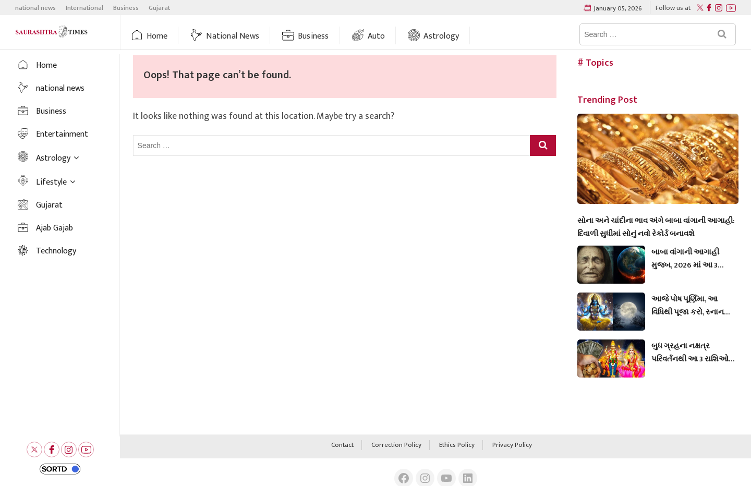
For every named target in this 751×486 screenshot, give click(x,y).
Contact (342, 445)
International (84, 8)
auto (376, 36)
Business (126, 8)
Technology (56, 251)
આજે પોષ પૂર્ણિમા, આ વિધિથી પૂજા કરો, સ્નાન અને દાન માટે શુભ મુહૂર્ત (688, 306)
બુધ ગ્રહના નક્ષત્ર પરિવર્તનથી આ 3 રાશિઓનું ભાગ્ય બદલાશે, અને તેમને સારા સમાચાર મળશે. (692, 352)
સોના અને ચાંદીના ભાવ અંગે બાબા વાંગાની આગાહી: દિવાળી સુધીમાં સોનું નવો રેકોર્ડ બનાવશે (656, 227)
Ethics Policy (457, 445)
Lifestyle (51, 182)
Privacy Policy (512, 445)
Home (157, 36)
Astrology (441, 36)
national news (35, 8)
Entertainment (62, 134)
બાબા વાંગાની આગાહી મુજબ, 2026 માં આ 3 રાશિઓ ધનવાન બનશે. (686, 259)
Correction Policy (396, 445)
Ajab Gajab (54, 228)
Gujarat (159, 8)
